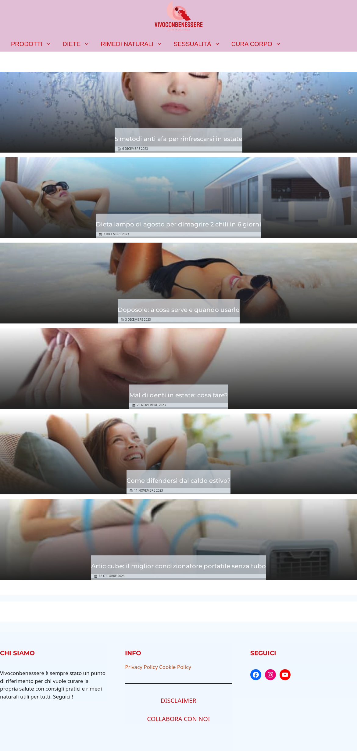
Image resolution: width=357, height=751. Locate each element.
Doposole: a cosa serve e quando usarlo (179, 309)
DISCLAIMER (178, 700)
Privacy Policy (141, 666)
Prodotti (34, 44)
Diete (78, 44)
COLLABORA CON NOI (178, 719)
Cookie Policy (175, 666)
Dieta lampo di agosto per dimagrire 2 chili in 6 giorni (178, 224)
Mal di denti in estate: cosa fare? (178, 395)
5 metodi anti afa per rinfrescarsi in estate (178, 139)
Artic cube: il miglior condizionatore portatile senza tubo (178, 566)
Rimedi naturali (134, 44)
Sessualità (199, 44)
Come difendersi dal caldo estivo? (178, 480)
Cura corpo (259, 44)
